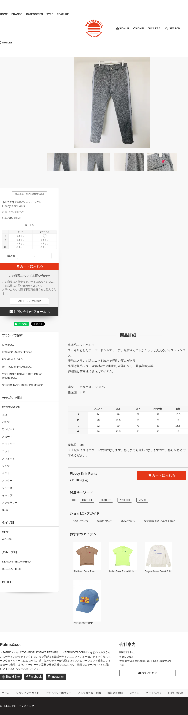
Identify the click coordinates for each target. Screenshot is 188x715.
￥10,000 (125, 500)
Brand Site (11, 677)
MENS (5, 532)
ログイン (134, 692)
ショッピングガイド (27, 692)
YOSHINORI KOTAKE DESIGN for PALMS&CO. (22, 376)
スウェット (8, 458)
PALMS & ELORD (12, 359)
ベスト (6, 473)
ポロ (4, 414)
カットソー (8, 443)
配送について (104, 520)
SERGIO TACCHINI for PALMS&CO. (23, 385)
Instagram (56, 676)
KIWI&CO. (8, 344)
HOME (4, 14)
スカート (7, 436)
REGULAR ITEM (11, 568)
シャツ (6, 465)
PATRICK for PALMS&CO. (17, 366)
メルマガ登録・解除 (89, 692)
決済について (81, 520)
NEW (5, 509)
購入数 (11, 255)
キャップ (7, 495)
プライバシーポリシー (58, 692)
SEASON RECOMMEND (16, 561)
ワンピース (8, 429)
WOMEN (7, 539)
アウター (7, 480)
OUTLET (7, 42)
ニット (6, 451)
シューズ (7, 487)
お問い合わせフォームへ (29, 311)
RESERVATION (11, 407)
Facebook (33, 676)
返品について (128, 520)
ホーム (6, 692)
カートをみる (154, 692)
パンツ (6, 421)
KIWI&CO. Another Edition (17, 352)
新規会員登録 (115, 692)
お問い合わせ (147, 672)
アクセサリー (9, 502)
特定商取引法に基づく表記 (159, 520)
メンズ (142, 500)
